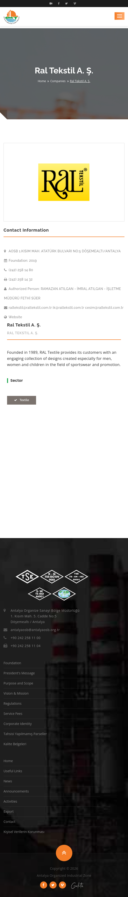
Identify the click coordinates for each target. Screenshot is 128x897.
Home (42, 81)
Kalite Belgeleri (15, 744)
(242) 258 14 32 (18, 279)
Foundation (12, 663)
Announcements (16, 791)
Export (9, 811)
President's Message (19, 673)
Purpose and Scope (18, 683)
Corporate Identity (18, 723)
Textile (21, 400)
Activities (10, 801)
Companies (58, 81)
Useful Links (13, 771)
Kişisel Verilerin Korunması (24, 831)
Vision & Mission (16, 693)
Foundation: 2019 (20, 260)
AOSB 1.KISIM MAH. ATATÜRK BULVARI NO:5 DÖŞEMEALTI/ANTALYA (62, 251)
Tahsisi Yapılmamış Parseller (25, 734)
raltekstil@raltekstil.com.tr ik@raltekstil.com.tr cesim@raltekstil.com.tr (64, 308)
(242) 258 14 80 (18, 270)
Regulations (12, 703)
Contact (9, 821)
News (8, 781)
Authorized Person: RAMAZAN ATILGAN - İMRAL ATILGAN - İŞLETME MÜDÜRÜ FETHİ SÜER (62, 293)
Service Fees (13, 713)
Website (13, 317)
